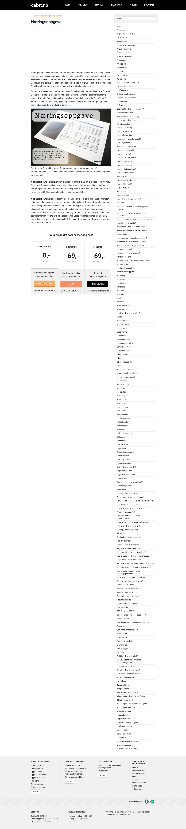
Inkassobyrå (103, 771)
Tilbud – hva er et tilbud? (126, 700)
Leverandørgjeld (123, 339)
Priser (133, 5)
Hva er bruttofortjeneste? (127, 158)
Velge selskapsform (125, 745)
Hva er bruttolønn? (124, 161)
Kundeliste (121, 328)
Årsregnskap (122, 68)
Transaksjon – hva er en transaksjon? (132, 704)
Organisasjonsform (124, 471)
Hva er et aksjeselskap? (126, 180)
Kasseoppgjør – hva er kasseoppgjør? (132, 238)
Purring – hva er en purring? (128, 530)
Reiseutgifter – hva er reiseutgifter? (131, 577)
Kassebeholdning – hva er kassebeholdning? (134, 230)
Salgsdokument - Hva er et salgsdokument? (134, 622)
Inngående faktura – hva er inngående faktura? (132, 214)
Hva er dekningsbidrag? (126, 169)
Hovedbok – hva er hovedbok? (129, 139)
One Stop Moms (123, 459)
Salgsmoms (121, 626)
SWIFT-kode (121, 681)
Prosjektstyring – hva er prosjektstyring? (133, 522)
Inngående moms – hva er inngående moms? (135, 219)
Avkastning (121, 79)
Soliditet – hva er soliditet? (127, 656)
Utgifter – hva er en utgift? (127, 722)
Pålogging (35, 781)
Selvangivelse (122, 637)
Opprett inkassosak (39, 775)
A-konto (120, 26)
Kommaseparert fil (124, 249)
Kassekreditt (122, 234)
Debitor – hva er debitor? (127, 98)
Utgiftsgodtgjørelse (124, 726)
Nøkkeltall (121, 429)
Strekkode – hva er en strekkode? (130, 674)
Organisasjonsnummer (126, 475)
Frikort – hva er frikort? (126, 131)
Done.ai (135, 767)
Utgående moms (123, 719)
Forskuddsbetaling (124, 128)
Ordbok (135, 780)
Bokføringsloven (123, 90)
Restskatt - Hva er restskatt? (128, 596)
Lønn (119, 366)
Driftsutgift (121, 105)
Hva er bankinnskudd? (126, 150)
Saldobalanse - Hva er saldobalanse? (131, 615)
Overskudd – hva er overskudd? (129, 482)
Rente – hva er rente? (125, 585)
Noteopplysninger (124, 426)
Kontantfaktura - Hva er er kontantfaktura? (134, 261)
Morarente (121, 388)
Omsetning (121, 448)
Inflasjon (120, 203)
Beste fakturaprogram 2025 (128, 83)
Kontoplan (121, 287)
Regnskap (116, 5)
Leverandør (121, 336)
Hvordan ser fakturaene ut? (76, 768)
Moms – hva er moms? (126, 377)
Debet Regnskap (138, 770)
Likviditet (120, 358)
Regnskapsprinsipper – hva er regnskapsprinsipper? (129, 572)
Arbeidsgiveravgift (124, 56)
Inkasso (99, 5)
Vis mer (35, 791)
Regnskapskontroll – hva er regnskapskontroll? (135, 563)
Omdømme (121, 441)
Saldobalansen (123, 619)
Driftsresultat (122, 101)
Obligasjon (121, 437)
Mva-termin (121, 411)
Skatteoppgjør (122, 649)
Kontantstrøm (122, 264)
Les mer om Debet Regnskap (97, 290)
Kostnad (120, 291)
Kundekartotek (123, 324)
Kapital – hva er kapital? (126, 223)
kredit (119, 298)
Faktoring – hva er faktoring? (128, 116)
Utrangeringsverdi (124, 734)
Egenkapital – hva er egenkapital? (130, 109)
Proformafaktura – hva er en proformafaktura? (128, 517)
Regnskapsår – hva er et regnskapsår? (132, 552)
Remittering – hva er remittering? (130, 581)
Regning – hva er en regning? (128, 545)
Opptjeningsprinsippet (126, 463)
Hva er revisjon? (123, 195)
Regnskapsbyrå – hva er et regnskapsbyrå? (134, 556)
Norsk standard (123, 422)
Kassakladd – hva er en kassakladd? (131, 227)
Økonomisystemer (124, 486)
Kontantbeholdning (124, 257)
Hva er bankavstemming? (127, 146)
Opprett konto (44, 283)
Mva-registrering (123, 403)
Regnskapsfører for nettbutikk (129, 560)
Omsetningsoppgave (125, 452)
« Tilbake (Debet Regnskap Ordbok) (47, 16)
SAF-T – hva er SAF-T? (126, 611)
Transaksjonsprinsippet (126, 707)
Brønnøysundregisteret (126, 94)
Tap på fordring (123, 689)
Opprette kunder (37, 778)
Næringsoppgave (124, 418)
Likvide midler (122, 354)
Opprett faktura (37, 772)
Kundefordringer (123, 321)
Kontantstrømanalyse (125, 268)
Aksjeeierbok (122, 38)
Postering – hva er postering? (128, 505)
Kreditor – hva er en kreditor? (128, 313)
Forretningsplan (123, 124)
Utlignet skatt (122, 730)
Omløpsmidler (122, 444)
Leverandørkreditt (124, 347)
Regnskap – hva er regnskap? (129, 548)
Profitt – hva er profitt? (126, 512)
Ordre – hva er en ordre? (126, 467)
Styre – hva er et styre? (126, 677)
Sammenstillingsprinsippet (127, 630)
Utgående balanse (124, 715)
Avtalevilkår (136, 789)
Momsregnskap (123, 384)
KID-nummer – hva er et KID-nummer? (132, 242)
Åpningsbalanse (123, 53)
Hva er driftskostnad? (125, 173)
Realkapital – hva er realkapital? (129, 537)
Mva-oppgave (122, 396)
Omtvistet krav (123, 456)
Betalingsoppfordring (125, 86)
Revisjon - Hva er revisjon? (127, 604)
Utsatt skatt (121, 738)
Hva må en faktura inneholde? (129, 199)
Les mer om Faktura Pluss (71, 290)
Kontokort (121, 279)
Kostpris (120, 294)
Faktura (82, 5)
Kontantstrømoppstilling (127, 272)
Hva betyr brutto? (124, 143)
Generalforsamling (124, 135)
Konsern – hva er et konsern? (128, 253)
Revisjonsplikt (122, 607)
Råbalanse (121, 533)
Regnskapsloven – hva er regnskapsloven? (134, 567)
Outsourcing (122, 478)
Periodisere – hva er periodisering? (130, 497)
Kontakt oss (137, 786)
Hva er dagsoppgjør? (125, 165)
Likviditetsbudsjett (124, 362)
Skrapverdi (121, 652)
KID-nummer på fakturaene (75, 777)
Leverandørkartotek (125, 343)
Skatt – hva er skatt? (125, 641)
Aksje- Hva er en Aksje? (126, 34)
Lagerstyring (122, 332)
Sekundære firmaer (38, 787)
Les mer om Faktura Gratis (44, 290)
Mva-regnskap (122, 407)
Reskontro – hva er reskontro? (129, 588)
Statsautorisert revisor (126, 666)
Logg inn (149, 5)
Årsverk (120, 71)
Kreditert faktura (123, 306)
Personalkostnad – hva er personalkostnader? (135, 501)
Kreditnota (121, 309)
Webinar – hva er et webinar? (128, 749)
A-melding (121, 30)
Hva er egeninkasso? (73, 765)
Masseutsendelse (139, 783)
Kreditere (120, 302)
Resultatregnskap (124, 600)
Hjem (67, 5)
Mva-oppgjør (122, 399)
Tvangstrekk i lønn (124, 711)
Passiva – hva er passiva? (127, 493)
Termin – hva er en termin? (127, 692)
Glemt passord (37, 768)
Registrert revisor (124, 541)
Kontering (121, 275)
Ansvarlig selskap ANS (126, 45)
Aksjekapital (122, 41)
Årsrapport (121, 64)
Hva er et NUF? (123, 188)
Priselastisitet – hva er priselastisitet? (132, 508)
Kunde (119, 317)
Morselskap (121, 392)
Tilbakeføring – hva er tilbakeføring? (131, 696)
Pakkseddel (121, 489)
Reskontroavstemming (126, 592)
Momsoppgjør (122, 381)
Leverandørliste (123, 351)
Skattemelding (122, 645)
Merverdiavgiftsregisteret (127, 373)
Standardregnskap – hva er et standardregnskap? (129, 661)
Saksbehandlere (37, 784)
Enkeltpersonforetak (125, 113)
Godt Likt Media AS (122, 814)
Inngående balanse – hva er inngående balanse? (132, 207)
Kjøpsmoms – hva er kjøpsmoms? (130, 245)
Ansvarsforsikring (124, 49)
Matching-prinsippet (125, 369)
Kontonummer (123, 283)
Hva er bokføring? (124, 154)
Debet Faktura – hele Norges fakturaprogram (109, 766)
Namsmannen (122, 414)
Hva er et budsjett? (124, 184)
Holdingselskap (138, 773)
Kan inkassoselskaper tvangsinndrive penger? (74, 773)
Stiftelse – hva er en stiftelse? (128, 670)
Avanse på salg (123, 75)
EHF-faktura (36, 765)
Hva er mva (121, 192)
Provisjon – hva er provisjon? (128, 526)
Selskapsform (122, 634)
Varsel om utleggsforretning (128, 741)
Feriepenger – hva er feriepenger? (130, 120)
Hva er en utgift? (123, 176)
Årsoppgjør (121, 60)
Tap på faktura (123, 685)
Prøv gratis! (97, 283)
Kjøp (71, 283)
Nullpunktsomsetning (125, 433)
